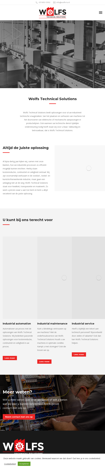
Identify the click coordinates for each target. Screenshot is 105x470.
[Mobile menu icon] (100, 12)
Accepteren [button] (24, 463)
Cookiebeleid (10, 464)
